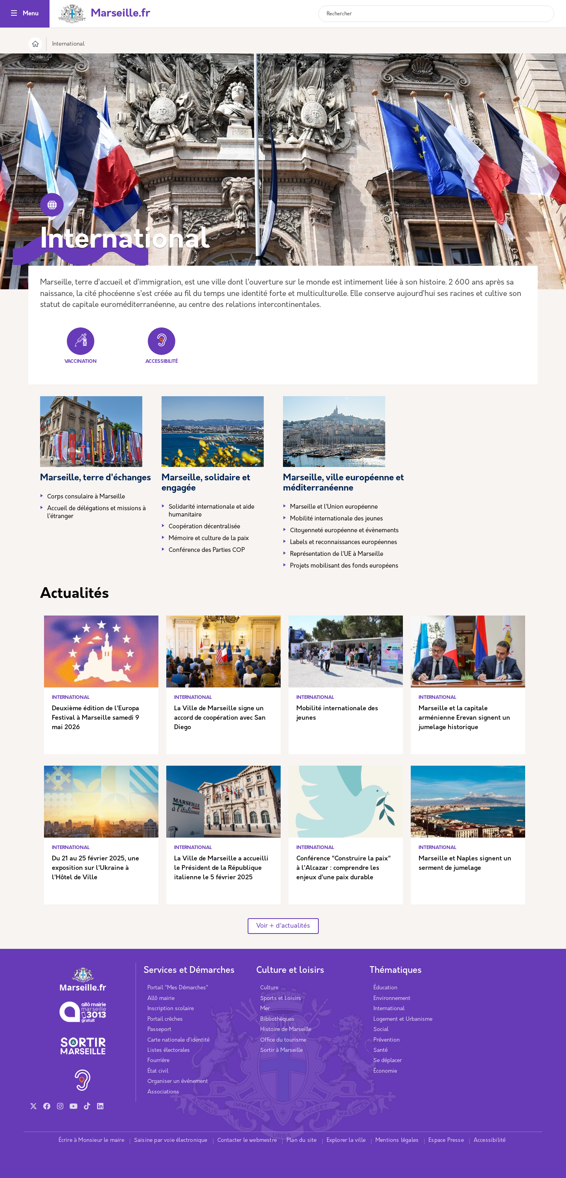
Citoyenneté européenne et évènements (344, 531)
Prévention (386, 1040)
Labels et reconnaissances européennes (343, 543)
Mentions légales (397, 1140)
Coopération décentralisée (204, 527)
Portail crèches (165, 1019)
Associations (163, 1092)
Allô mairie (161, 998)
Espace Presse (446, 1140)
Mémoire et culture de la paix (209, 539)
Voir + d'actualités (283, 926)
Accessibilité (161, 345)
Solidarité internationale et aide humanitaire (211, 511)
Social (380, 1029)
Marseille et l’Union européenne (334, 507)
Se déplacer (387, 1060)
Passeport (159, 1029)
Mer (265, 1008)
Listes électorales (168, 1050)
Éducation (385, 988)
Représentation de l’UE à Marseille (336, 554)
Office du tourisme (283, 1040)
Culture (269, 988)
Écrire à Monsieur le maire (91, 1140)
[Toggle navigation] (14, 14)
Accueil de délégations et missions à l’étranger (96, 513)
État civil (157, 1071)
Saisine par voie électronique (171, 1140)
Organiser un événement (177, 1081)
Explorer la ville (346, 1140)
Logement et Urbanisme (402, 1019)
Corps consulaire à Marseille (86, 497)
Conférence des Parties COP (207, 550)
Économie (385, 1071)
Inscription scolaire (170, 1008)
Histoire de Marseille (285, 1029)
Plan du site (301, 1140)
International (388, 1008)
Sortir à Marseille (281, 1050)
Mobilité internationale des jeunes (337, 519)
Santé (380, 1050)
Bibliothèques (277, 1019)
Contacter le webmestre (247, 1140)
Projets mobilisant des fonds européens (344, 566)
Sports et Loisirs (280, 998)
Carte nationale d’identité (178, 1040)
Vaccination (80, 345)
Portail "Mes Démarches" (177, 988)
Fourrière (158, 1060)
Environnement (391, 998)
